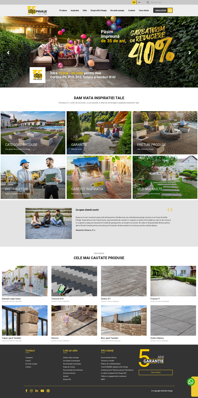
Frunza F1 (155, 299)
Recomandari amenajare (72, 364)
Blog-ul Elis (67, 379)
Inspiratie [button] (75, 10)
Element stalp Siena (11, 299)
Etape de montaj (69, 367)
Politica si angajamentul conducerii (113, 376)
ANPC (103, 379)
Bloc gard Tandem (109, 338)
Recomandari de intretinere (73, 370)
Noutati (65, 376)
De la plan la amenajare (71, 361)
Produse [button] (63, 10)
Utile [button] (85, 10)
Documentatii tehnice (109, 358)
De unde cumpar (117, 10)
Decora (54, 338)
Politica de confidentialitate (111, 364)
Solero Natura (157, 338)
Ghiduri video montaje (71, 358)
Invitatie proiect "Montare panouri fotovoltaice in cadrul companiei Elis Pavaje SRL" (117, 371)
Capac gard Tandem (11, 338)
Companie (29, 358)
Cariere (28, 361)
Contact (131, 10)
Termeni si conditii (107, 361)
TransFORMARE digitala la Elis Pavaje (114, 367)
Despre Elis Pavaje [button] (99, 10)
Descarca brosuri (69, 373)
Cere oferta (144, 10)
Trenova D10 (57, 299)
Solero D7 (105, 299)
